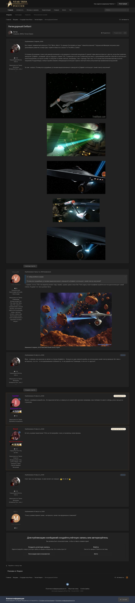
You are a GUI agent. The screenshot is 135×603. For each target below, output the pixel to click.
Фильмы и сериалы (33, 10)
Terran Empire (28, 34)
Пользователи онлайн (40, 14)
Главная (10, 10)
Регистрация (123, 4)
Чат (70, 10)
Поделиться (105, 33)
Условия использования (46, 600)
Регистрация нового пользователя (39, 554)
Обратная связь (73, 588)
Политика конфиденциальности (56, 588)
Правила (27, 14)
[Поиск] (110, 10)
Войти (96, 554)
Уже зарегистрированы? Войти (104, 4)
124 (16, 416)
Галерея (56, 10)
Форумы (9, 14)
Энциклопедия (46, 10)
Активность (19, 10)
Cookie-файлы (84, 588)
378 (16, 58)
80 (15, 288)
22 (15, 528)
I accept (123, 599)
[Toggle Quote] (27, 277)
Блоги (64, 10)
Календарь (18, 14)
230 (16, 449)
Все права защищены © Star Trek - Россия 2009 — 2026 (67, 591)
